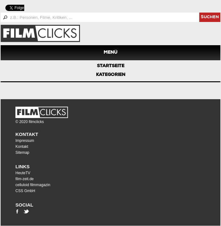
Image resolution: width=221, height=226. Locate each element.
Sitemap (22, 152)
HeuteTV (22, 173)
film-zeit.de (24, 179)
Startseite (110, 66)
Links (22, 166)
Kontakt (26, 134)
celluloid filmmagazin (32, 185)
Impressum (24, 140)
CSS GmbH (25, 191)
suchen (210, 17)
